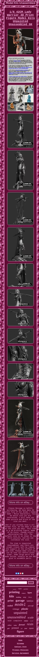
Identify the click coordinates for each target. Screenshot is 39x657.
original (23, 593)
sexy (24, 597)
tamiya (30, 601)
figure (20, 631)
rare (20, 589)
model (20, 605)
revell (31, 621)
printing (14, 592)
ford (26, 628)
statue (26, 621)
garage (20, 600)
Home (20, 640)
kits (11, 596)
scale (31, 617)
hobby (15, 625)
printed (15, 628)
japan (31, 628)
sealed (10, 606)
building (18, 597)
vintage (16, 609)
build (9, 621)
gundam (26, 589)
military (10, 625)
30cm (30, 597)
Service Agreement (20, 653)
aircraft (30, 606)
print (11, 600)
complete (17, 621)
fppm (30, 593)
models (14, 589)
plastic (24, 608)
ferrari (22, 624)
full (21, 628)
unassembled (16, 617)
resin (30, 624)
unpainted (20, 613)
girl (8, 628)
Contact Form (20, 647)
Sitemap (20, 644)
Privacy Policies (20, 650)
